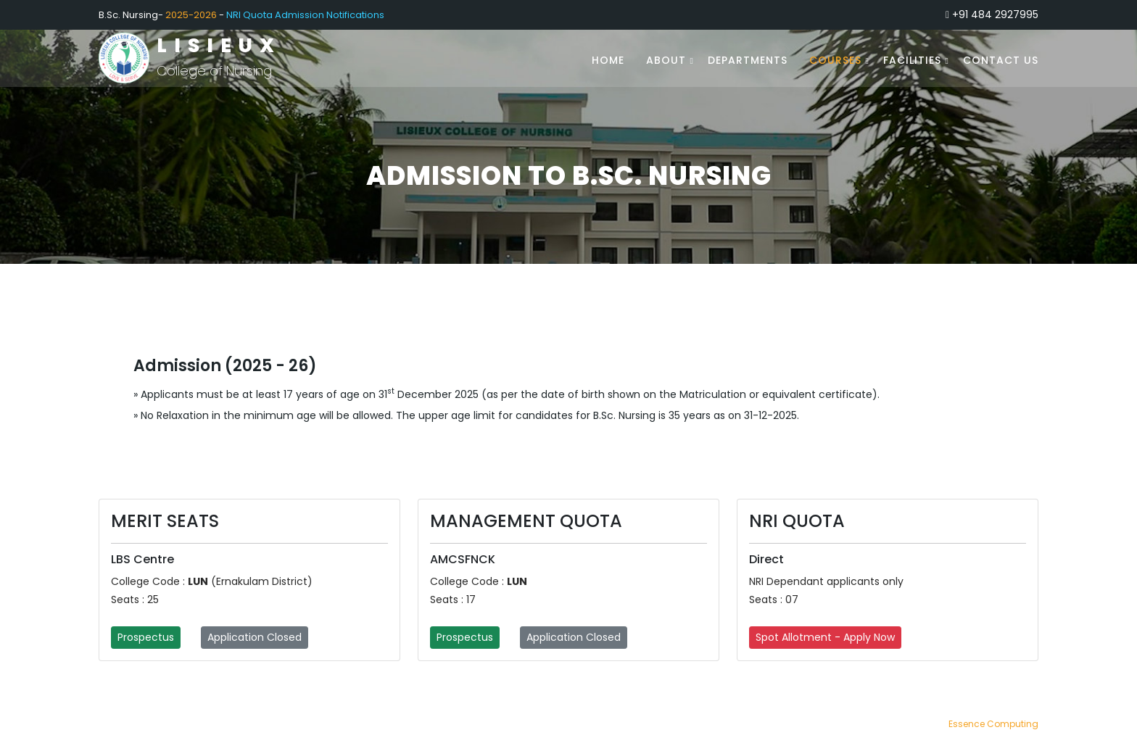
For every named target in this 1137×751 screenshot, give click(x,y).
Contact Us (1000, 60)
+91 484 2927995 (992, 14)
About (666, 60)
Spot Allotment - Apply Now (825, 637)
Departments (747, 60)
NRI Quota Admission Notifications (305, 15)
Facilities (912, 60)
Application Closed (254, 637)
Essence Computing (993, 724)
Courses (835, 60)
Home (608, 60)
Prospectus (145, 637)
